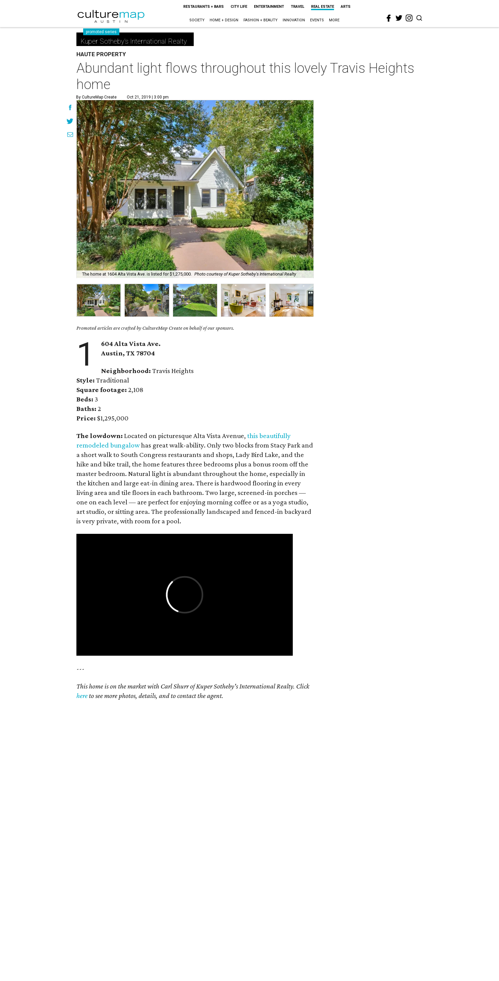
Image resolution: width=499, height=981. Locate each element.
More (334, 20)
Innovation (294, 20)
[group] (98, 300)
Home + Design (224, 20)
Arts (346, 6)
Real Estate (322, 6)
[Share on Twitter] (70, 122)
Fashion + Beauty (260, 20)
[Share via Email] (70, 135)
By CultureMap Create (96, 97)
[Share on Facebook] (70, 108)
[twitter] (399, 18)
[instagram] (409, 18)
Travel (297, 6)
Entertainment (269, 6)
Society (197, 20)
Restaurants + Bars (203, 6)
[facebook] (388, 18)
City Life (239, 6)
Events (317, 20)
